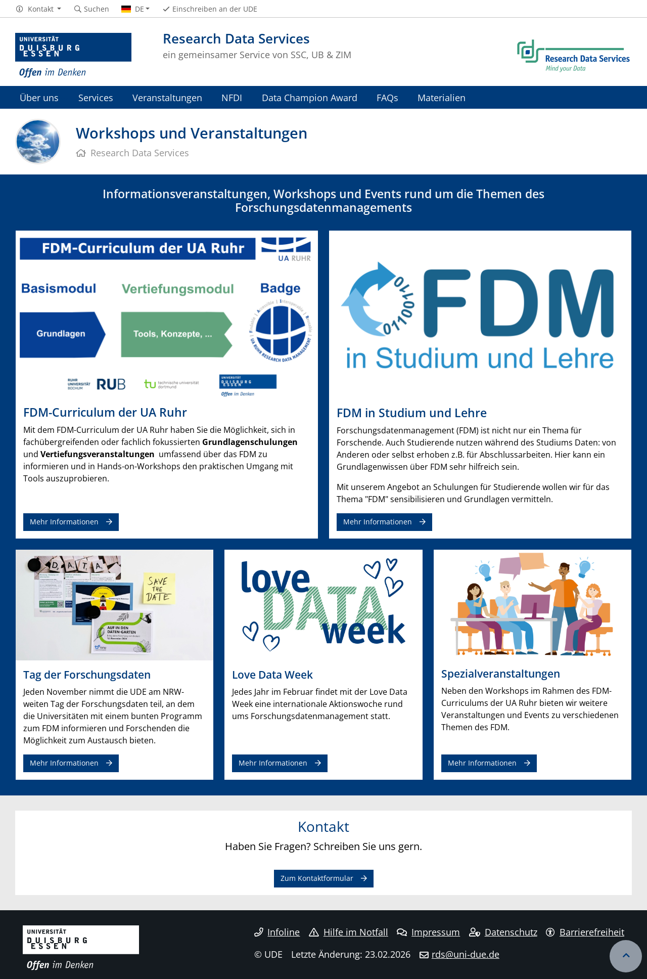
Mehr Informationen (64, 521)
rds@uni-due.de (465, 954)
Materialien (442, 97)
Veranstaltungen (167, 97)
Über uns (39, 97)
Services (95, 97)
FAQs (387, 97)
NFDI (231, 97)
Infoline (277, 932)
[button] (38, 9)
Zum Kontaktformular (317, 878)
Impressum (428, 932)
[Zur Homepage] (73, 55)
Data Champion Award (309, 97)
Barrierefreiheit (585, 932)
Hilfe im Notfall (348, 932)
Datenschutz (503, 932)
